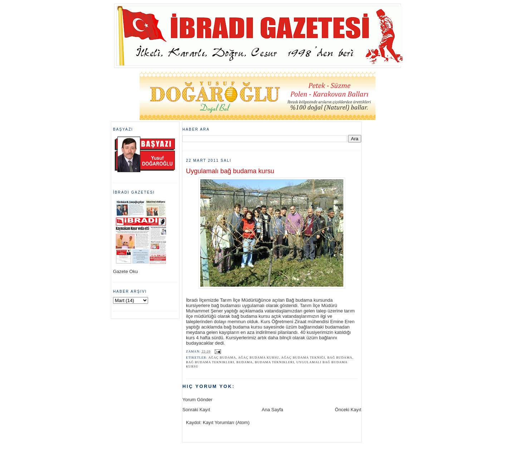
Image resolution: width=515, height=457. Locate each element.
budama (244, 362)
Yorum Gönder (197, 399)
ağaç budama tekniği (303, 357)
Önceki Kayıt (348, 409)
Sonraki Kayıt (196, 409)
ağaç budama (222, 357)
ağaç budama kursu (258, 357)
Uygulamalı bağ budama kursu (230, 171)
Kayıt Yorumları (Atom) (226, 422)
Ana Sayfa (272, 409)
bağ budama (339, 357)
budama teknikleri (274, 362)
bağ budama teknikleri (210, 362)
